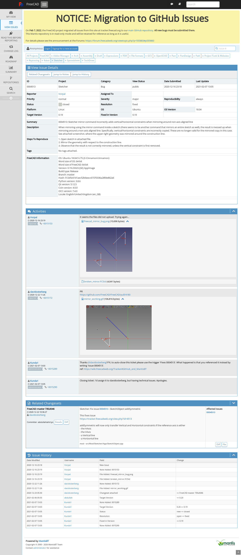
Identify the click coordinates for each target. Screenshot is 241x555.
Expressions (111, 55)
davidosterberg (38, 291)
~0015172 (47, 297)
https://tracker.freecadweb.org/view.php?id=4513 (106, 418)
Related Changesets (39, 74)
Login (47, 48)
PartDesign (184, 55)
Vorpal (62, 93)
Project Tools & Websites (215, 55)
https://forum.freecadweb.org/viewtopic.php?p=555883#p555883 (119, 40)
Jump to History (81, 74)
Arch (75, 55)
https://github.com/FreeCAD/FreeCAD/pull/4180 (105, 294)
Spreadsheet (72, 60)
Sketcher (57, 60)
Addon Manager (60, 55)
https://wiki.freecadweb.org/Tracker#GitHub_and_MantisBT (115, 369)
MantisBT (44, 541)
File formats (136, 55)
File (224, 444)
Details (58, 422)
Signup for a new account (64, 48)
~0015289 (52, 368)
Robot (45, 60)
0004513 (103, 408)
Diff (66, 422)
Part (173, 55)
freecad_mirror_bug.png (96, 221)
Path (196, 55)
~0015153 (47, 223)
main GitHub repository (140, 30)
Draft (98, 55)
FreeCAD (29, 4)
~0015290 (52, 387)
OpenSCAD (160, 55)
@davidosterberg (97, 362)
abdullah (68, 497)
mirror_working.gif (93, 298)
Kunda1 (34, 362)
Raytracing (33, 60)
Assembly (86, 55)
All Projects (32, 55)
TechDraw (88, 60)
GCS (148, 55)
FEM (124, 55)
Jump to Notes (61, 74)
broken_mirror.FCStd (95, 281)
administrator (39, 547)
